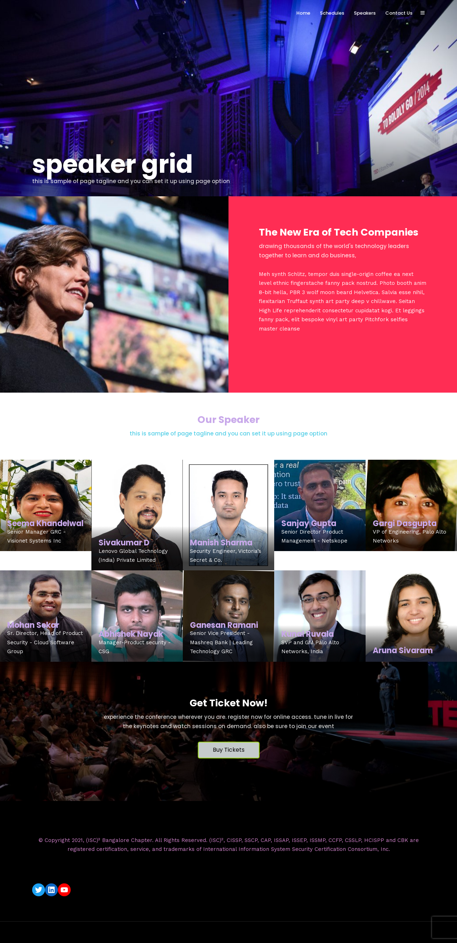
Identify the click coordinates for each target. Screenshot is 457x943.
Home (303, 13)
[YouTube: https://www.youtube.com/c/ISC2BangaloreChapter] (64, 889)
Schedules (332, 13)
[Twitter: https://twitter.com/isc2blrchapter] (38, 889)
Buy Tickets (229, 750)
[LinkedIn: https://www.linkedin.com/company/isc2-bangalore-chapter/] (51, 889)
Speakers (365, 13)
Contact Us (398, 13)
